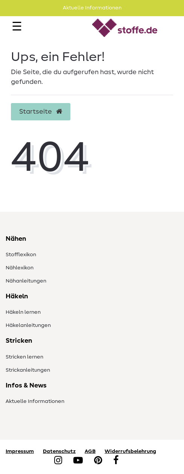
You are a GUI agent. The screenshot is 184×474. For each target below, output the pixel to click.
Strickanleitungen (28, 370)
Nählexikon (19, 267)
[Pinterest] (98, 461)
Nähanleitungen (26, 281)
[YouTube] (78, 461)
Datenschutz (59, 451)
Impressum (20, 451)
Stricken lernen (24, 357)
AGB (90, 451)
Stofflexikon (21, 254)
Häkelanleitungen (28, 325)
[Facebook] (116, 461)
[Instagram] (58, 461)
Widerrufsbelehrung (130, 451)
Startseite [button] (40, 111)
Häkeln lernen (23, 312)
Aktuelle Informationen (35, 401)
